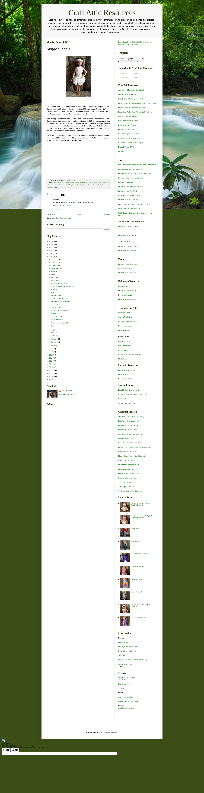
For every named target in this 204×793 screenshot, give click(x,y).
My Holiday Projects (125, 268)
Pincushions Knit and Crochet (128, 465)
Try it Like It (122, 688)
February (54, 339)
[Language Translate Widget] (131, 59)
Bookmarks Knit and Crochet (128, 425)
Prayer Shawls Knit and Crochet (129, 473)
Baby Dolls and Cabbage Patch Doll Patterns (133, 99)
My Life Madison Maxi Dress (60, 301)
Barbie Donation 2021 (81, 182)
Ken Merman (135, 541)
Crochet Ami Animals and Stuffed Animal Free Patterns (137, 165)
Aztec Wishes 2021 (59, 182)
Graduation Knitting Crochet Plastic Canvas (133, 394)
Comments (124, 78)
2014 (51, 364)
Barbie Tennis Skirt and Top (60, 323)
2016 (51, 358)
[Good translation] (6, 750)
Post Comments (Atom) (64, 218)
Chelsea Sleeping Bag (138, 617)
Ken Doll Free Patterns (126, 130)
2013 (51, 367)
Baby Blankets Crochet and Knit (129, 390)
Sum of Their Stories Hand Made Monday (132, 660)
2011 (51, 373)
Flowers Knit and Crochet (127, 452)
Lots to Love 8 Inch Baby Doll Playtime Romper (141, 504)
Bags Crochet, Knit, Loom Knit (128, 421)
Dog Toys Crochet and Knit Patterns (130, 169)
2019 (51, 349)
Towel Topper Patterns (126, 487)
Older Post (106, 214)
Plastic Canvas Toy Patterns (128, 200)
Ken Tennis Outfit (56, 317)
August (53, 271)
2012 (51, 370)
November (55, 262)
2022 (51, 254)
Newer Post (51, 214)
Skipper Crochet (77, 185)
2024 (51, 247)
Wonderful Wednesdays (126, 677)
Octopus (53, 314)
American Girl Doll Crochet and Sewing (131, 90)
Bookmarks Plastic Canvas (127, 430)
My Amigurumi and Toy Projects (129, 195)
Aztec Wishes (69, 182)
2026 (51, 241)
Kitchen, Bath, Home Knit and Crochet (131, 456)
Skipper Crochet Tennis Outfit (92, 185)
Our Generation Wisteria (139, 554)
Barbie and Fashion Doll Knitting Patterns (132, 108)
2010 (51, 376)
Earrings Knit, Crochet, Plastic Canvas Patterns (134, 447)
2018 (51, 352)
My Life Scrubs (56, 295)
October (54, 265)
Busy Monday (123, 642)
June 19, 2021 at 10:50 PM (62, 205)
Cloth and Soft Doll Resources (128, 116)
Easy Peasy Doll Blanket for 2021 (62, 286)
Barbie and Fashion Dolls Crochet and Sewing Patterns (137, 103)
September (55, 268)
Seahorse (54, 289)
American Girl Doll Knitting (127, 94)
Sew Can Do (122, 655)
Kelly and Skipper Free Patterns (129, 134)
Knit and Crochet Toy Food (127, 191)
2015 (51, 361)
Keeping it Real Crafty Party (128, 647)
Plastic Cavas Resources (127, 235)
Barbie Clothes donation (59, 283)
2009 (51, 379)
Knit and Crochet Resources (128, 226)
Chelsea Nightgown (137, 567)
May (52, 330)
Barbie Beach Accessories (60, 311)
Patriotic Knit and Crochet (127, 370)
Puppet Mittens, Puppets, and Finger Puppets (134, 204)
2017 (51, 355)
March (53, 336)
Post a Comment (56, 210)
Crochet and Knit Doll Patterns (128, 121)
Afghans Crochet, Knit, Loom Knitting (131, 416)
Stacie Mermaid (136, 592)
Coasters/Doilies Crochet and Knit (130, 434)
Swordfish (54, 292)
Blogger (115, 732)
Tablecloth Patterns (125, 482)
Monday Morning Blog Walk (127, 651)
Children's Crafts (124, 286)
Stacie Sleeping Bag (138, 579)
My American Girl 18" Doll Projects (130, 138)
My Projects (122, 399)
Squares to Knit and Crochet (128, 478)
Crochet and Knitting (125, 346)
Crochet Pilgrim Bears (125, 317)
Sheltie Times (67, 391)
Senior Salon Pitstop (125, 664)
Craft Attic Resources (102, 12)
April (53, 333)
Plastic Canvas (123, 330)
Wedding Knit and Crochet (127, 403)
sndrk (101, 732)
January (54, 342)
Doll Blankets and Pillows (127, 125)
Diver (52, 326)
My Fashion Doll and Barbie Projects (131, 143)
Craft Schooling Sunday (126, 708)
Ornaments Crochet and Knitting (129, 355)
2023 (51, 250)
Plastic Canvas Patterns (126, 299)
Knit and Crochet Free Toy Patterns (130, 187)
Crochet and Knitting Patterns (128, 321)
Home (79, 214)
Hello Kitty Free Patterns (126, 182)
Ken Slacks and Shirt (58, 298)
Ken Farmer (135, 528)
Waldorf (121, 151)
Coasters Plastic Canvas (126, 438)
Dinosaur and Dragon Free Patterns (130, 178)
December (55, 259)
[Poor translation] (15, 750)
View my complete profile (67, 394)
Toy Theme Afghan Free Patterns (129, 491)
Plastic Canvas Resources (127, 251)
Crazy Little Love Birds (126, 697)
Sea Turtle (54, 304)
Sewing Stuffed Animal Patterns (129, 209)
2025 (51, 244)
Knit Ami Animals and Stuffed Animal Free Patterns (135, 173)
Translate (133, 62)
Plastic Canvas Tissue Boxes (128, 469)
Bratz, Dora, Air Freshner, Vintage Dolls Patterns (135, 112)
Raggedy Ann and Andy (126, 147)
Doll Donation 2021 (95, 182)
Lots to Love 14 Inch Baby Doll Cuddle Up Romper (141, 517)
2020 (51, 346)
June (53, 278)
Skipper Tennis (56, 308)
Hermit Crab (55, 280)
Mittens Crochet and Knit (126, 460)
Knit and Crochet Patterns (127, 291)
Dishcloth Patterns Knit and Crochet (130, 443)
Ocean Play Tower (57, 320)
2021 (51, 257)
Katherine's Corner (124, 684)
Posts (123, 74)
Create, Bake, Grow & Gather (128, 701)
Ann (54, 199)
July (52, 274)
